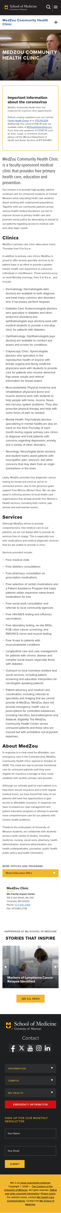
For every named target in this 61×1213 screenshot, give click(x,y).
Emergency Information (30, 1104)
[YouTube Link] (30, 1048)
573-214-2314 (41, 120)
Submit (15, 1164)
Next (55, 967)
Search (48, 7)
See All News (30, 998)
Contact (30, 1038)
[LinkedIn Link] (47, 1048)
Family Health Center (18, 120)
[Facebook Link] (13, 1048)
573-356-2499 (22, 904)
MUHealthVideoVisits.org (39, 127)
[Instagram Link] (39, 1048)
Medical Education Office (19, 873)
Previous (5, 967)
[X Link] (22, 1048)
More (56, 7)
